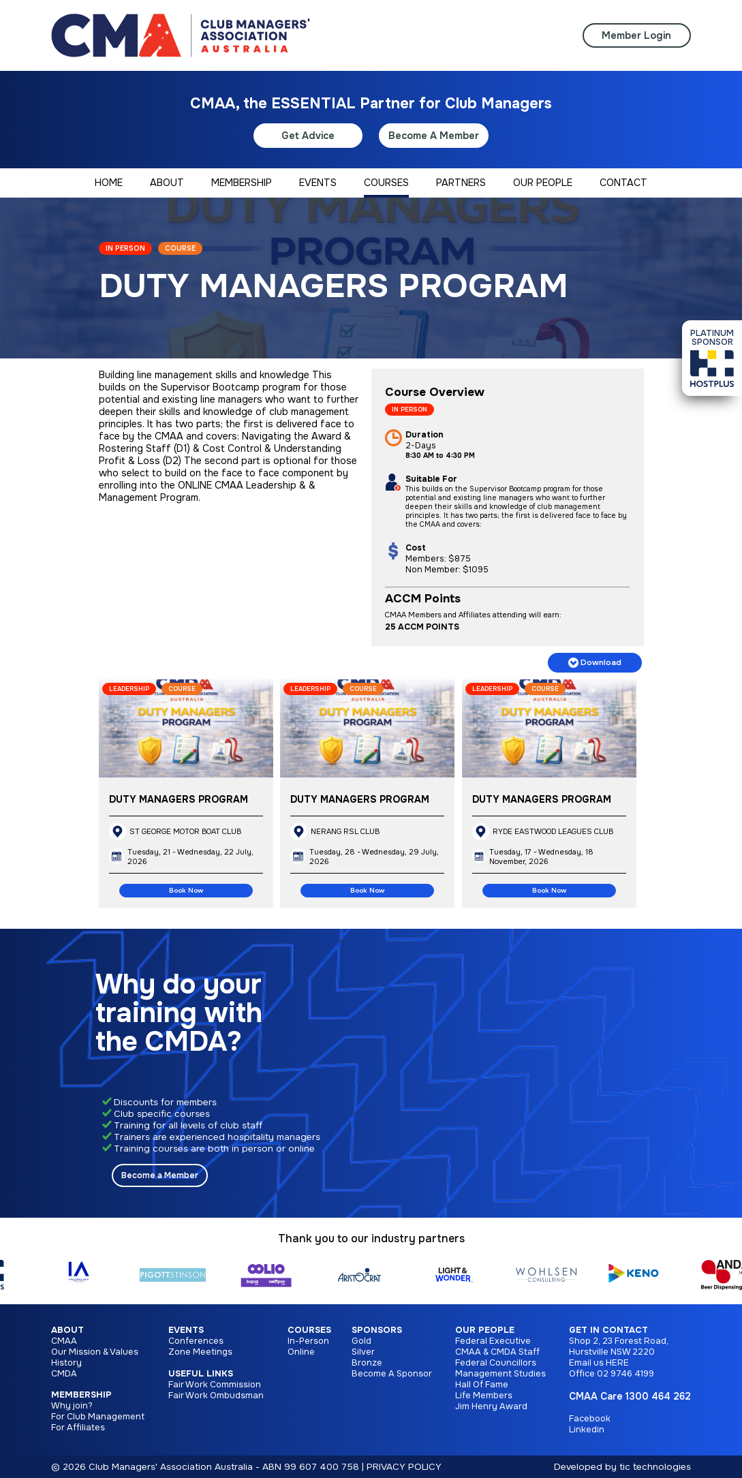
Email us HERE (599, 1362)
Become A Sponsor (392, 1373)
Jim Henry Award (491, 1406)
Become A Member (433, 135)
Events (186, 1330)
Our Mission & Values (94, 1351)
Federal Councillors (495, 1362)
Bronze (367, 1362)
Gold (361, 1341)
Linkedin (586, 1429)
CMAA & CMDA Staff (497, 1351)
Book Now (186, 891)
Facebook (589, 1418)
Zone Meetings (200, 1351)
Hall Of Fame (481, 1384)
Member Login (636, 35)
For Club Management (97, 1416)
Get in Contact (608, 1330)
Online (301, 1351)
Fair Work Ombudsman (216, 1395)
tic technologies (655, 1467)
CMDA (64, 1373)
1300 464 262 (658, 1396)
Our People (484, 1330)
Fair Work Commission (214, 1384)
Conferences (195, 1341)
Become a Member (159, 1175)
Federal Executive (493, 1341)
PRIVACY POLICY (404, 1467)
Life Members (483, 1395)
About (67, 1330)
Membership (81, 1394)
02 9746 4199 (625, 1373)
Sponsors (377, 1330)
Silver (363, 1351)
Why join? (72, 1405)
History (66, 1362)
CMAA (64, 1341)
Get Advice (308, 135)
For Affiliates (78, 1427)
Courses (309, 1330)
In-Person (308, 1341)
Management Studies (500, 1373)
